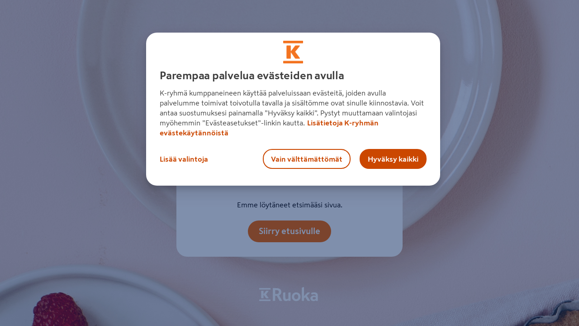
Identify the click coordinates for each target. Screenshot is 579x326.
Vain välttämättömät (306, 159)
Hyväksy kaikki (393, 159)
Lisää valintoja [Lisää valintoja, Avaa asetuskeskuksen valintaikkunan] (184, 159)
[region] (293, 109)
